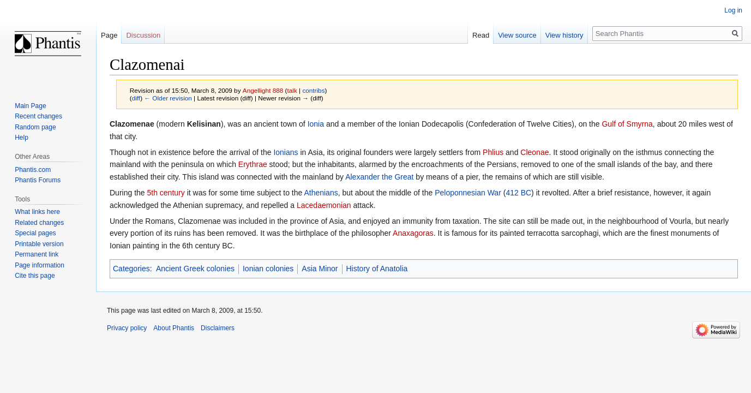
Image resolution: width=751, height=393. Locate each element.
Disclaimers (218, 328)
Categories (131, 268)
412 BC (518, 192)
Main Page (30, 106)
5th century (165, 192)
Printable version (39, 244)
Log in (733, 10)
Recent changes (38, 116)
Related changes (39, 223)
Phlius (493, 152)
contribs (313, 90)
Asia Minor (320, 268)
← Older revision (168, 98)
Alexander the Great (379, 176)
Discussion (143, 35)
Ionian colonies (268, 268)
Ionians (285, 152)
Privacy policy (127, 328)
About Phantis (173, 328)
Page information (39, 265)
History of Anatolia (377, 268)
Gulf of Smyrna (627, 124)
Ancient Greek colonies (195, 268)
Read (480, 35)
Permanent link (36, 254)
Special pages (35, 233)
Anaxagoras (413, 233)
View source (517, 35)
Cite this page (35, 275)
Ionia (316, 124)
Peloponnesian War (468, 192)
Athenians (321, 192)
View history (564, 35)
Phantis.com (33, 170)
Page (109, 35)
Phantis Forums (38, 180)
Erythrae (252, 164)
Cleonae (534, 152)
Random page (35, 127)
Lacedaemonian (324, 205)
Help (21, 137)
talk (292, 90)
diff (136, 98)
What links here (37, 212)
